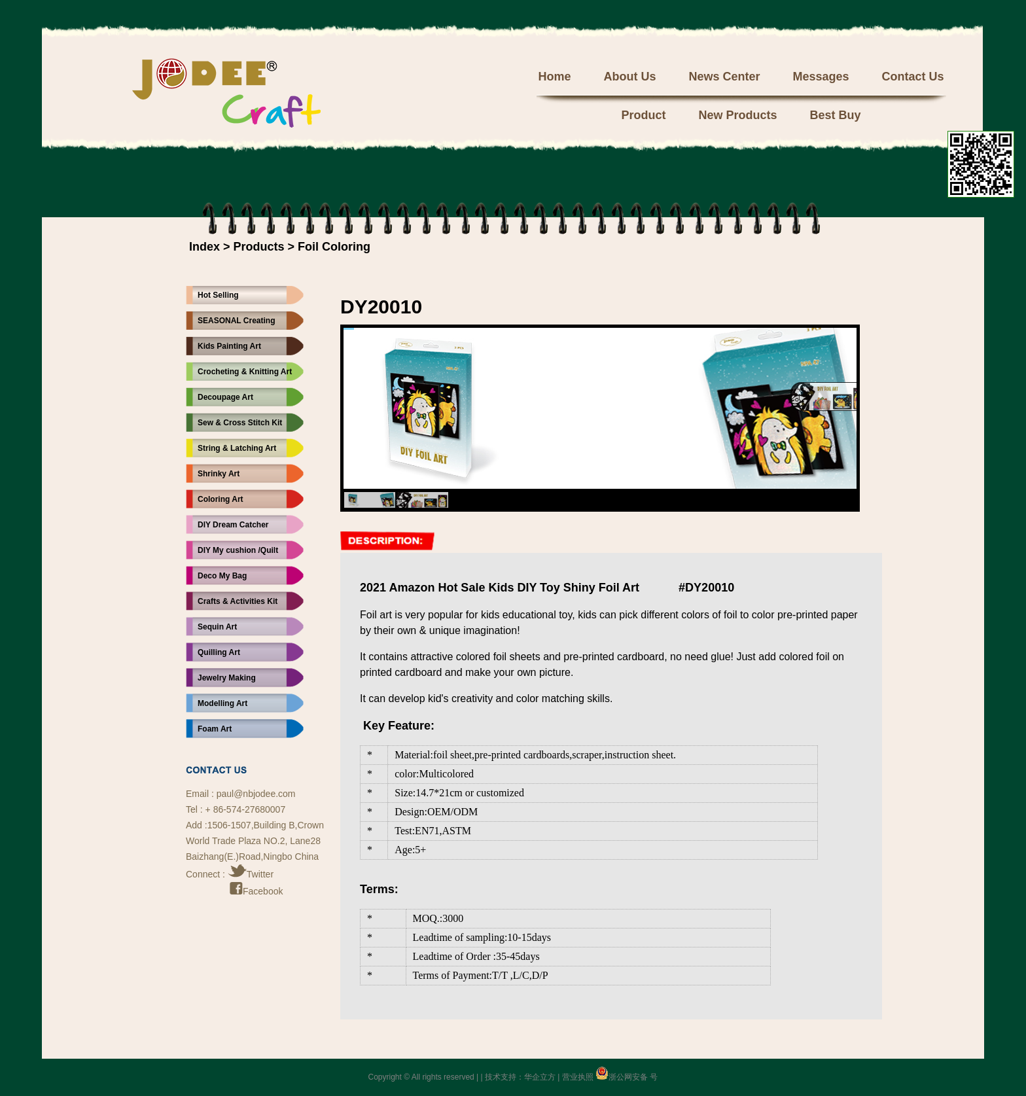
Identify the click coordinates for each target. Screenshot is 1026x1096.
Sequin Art (217, 626)
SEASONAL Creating (236, 320)
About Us (629, 76)
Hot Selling (218, 295)
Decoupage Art (225, 397)
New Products (737, 115)
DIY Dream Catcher (233, 524)
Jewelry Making (227, 677)
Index (204, 246)
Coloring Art (220, 499)
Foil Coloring (334, 246)
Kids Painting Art (229, 346)
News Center (724, 76)
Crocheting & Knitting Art (245, 371)
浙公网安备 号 (626, 1077)
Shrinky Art (218, 473)
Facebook (256, 891)
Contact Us (913, 76)
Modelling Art (222, 703)
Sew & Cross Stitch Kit (240, 422)
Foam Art (215, 729)
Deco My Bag (222, 575)
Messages (820, 76)
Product (643, 115)
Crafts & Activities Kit (237, 601)
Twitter (251, 874)
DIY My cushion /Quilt (238, 550)
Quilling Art (219, 652)
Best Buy (835, 115)
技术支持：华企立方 (520, 1077)
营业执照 (577, 1077)
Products (259, 246)
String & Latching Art (237, 448)
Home (554, 76)
